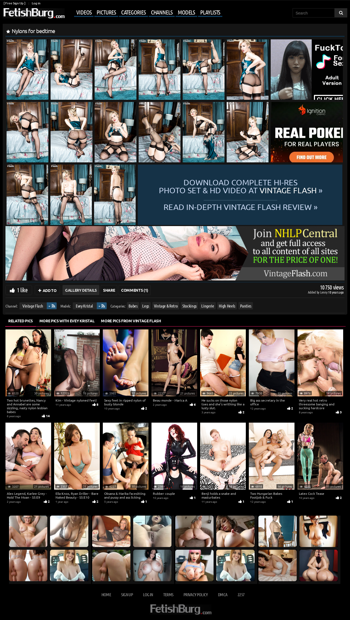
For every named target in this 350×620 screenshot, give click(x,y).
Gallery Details (81, 290)
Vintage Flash (32, 305)
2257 (241, 594)
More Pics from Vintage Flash (131, 320)
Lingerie (207, 305)
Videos (83, 12)
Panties (246, 305)
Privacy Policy (195, 594)
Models (186, 12)
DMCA (222, 594)
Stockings (189, 305)
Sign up (127, 594)
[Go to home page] (34, 13)
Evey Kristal (84, 305)
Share (109, 290)
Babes (133, 305)
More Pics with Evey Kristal (67, 320)
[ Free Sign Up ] (14, 3)
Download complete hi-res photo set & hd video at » (240, 187)
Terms (168, 594)
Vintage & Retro (166, 305)
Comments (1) (134, 290)
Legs (145, 305)
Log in (36, 3)
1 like (22, 289)
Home (106, 594)
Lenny (324, 292)
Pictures (106, 12)
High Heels (227, 305)
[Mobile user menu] (144, 12)
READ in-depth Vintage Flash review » (240, 206)
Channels (162, 12)
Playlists (210, 12)
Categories (133, 12)
